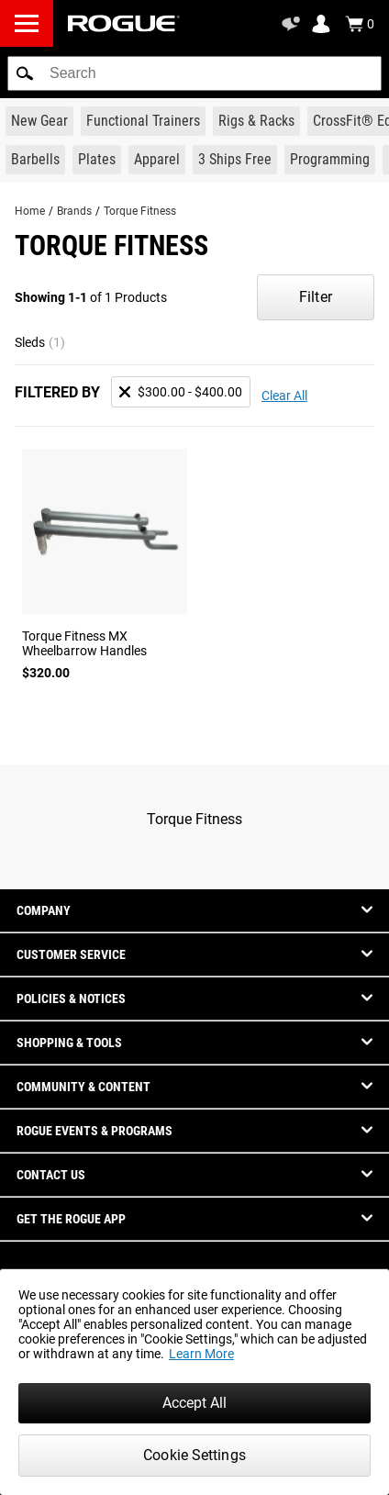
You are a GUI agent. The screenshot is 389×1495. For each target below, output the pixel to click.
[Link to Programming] (329, 159)
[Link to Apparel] (156, 159)
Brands (74, 211)
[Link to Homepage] (124, 23)
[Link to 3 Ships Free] (235, 159)
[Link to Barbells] (35, 159)
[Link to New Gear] (39, 121)
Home (30, 211)
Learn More (201, 1353)
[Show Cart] (359, 23)
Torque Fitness (140, 211)
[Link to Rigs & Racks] (256, 121)
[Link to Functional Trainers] (143, 121)
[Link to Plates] (96, 159)
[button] (24, 73)
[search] (194, 73)
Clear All (284, 395)
